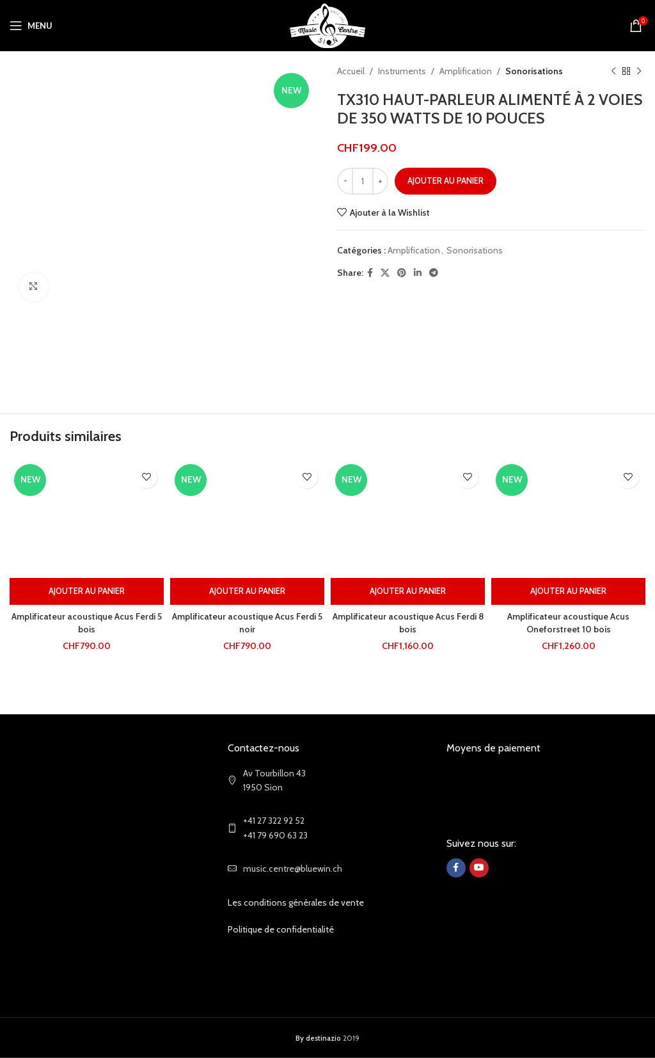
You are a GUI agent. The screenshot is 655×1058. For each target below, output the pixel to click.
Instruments (402, 71)
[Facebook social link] (370, 273)
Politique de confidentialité (281, 929)
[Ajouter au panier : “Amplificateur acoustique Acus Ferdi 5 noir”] (247, 591)
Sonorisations (534, 71)
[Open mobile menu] (31, 25)
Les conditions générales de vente (296, 902)
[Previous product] (613, 71)
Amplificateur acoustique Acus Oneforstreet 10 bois (568, 623)
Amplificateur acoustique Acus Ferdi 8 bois (408, 623)
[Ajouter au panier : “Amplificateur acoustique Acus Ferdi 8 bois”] (408, 591)
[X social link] (385, 273)
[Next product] (639, 71)
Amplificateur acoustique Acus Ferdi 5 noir (247, 623)
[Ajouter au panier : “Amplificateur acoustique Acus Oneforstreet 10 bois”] (568, 591)
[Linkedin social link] (417, 273)
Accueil (351, 71)
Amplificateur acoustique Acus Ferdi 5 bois (87, 623)
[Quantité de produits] (362, 181)
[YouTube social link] (479, 868)
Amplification (465, 71)
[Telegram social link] (433, 273)
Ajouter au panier (445, 180)
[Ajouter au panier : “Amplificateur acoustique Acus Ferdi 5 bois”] (87, 591)
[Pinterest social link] (401, 273)
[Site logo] (328, 24)
